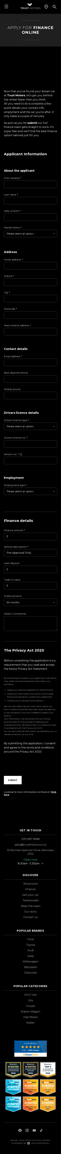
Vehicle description (16, 546)
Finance (30, 889)
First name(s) (12, 178)
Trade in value (12, 579)
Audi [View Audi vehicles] (30, 950)
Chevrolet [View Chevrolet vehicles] (30, 972)
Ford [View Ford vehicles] (30, 939)
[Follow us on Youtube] (34, 1131)
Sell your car (30, 894)
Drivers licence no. (15, 437)
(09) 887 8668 (30, 839)
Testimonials (31, 900)
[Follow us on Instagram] (27, 1131)
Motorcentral (38, 1143)
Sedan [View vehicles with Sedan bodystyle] (30, 1022)
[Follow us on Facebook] (20, 1131)
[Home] (30, 5)
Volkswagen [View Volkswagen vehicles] (30, 961)
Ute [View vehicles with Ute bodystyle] (30, 1000)
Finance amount (14, 530)
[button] (46, 6)
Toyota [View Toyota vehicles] (30, 944)
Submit (13, 780)
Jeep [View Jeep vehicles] (30, 956)
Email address (13, 356)
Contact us (30, 917)
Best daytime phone (16, 372)
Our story (30, 911)
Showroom (30, 883)
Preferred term (13, 596)
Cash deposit (11, 563)
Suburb (9, 276)
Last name (11, 194)
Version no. (13, 454)
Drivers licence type (16, 420)
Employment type (15, 485)
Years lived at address (17, 325)
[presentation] (28, 765)
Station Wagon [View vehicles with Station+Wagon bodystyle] (30, 1011)
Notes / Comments (15, 613)
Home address (13, 259)
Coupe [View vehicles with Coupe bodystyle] (30, 1005)
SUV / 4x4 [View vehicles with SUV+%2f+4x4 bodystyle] (30, 994)
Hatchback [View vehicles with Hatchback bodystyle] (30, 1017)
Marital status (13, 227)
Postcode (10, 308)
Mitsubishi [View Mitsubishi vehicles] (30, 967)
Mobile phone (12, 389)
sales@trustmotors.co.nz (30, 844)
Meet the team (30, 906)
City (7, 292)
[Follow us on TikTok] (41, 1131)
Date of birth (12, 211)
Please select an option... (21, 233)
